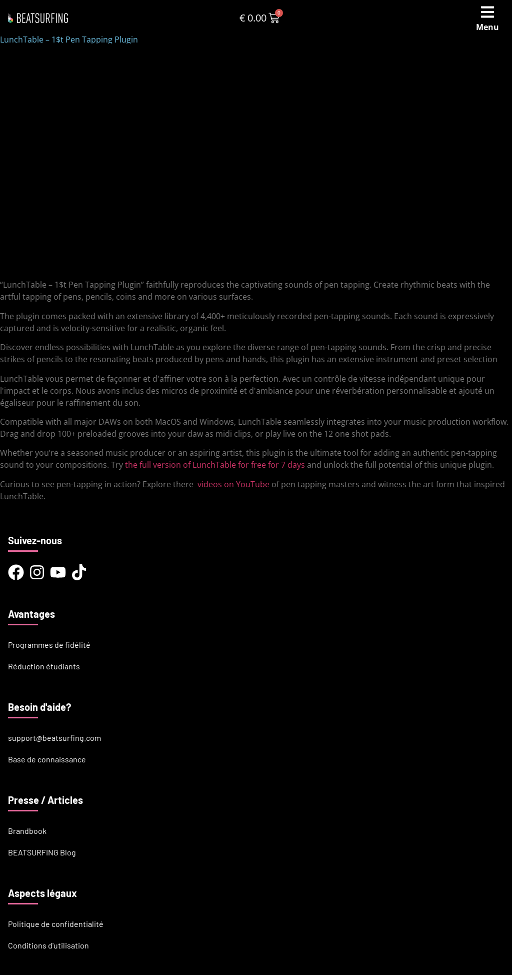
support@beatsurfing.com (54, 737)
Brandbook (27, 830)
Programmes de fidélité (49, 644)
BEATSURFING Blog (42, 852)
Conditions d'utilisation (48, 945)
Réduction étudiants (44, 666)
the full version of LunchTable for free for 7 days (215, 464)
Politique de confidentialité (56, 923)
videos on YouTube (234, 484)
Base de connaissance (47, 759)
